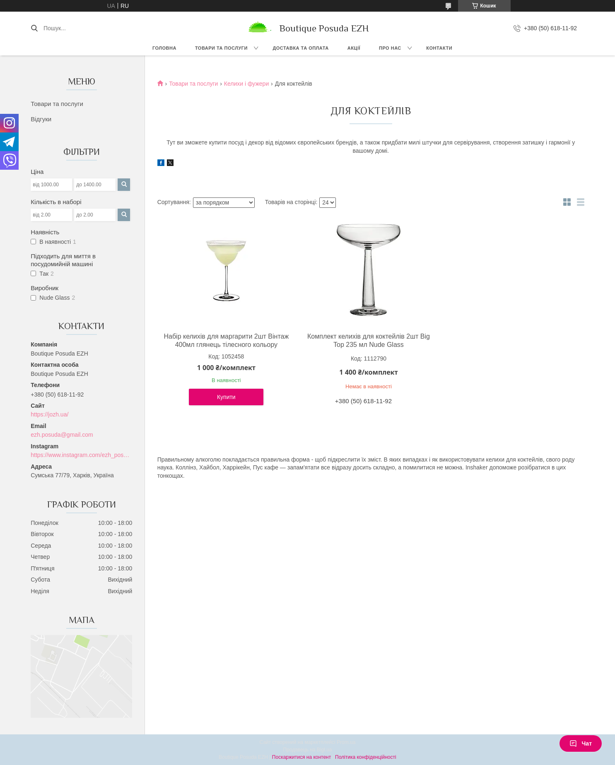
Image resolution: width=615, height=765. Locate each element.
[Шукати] (34, 28)
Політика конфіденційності (365, 757)
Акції (353, 48)
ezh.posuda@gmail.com (62, 434)
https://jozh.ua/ (49, 414)
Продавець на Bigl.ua (307, 750)
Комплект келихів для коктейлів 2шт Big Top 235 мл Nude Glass (368, 340)
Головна (164, 48)
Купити (226, 397)
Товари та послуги (221, 48)
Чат (580, 743)
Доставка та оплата (300, 48)
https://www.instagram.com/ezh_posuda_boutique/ (81, 455)
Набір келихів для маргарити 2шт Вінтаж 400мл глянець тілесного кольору (226, 340)
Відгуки (41, 119)
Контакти (439, 48)
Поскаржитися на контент (301, 757)
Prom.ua (346, 742)
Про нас (390, 48)
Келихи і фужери (246, 83)
